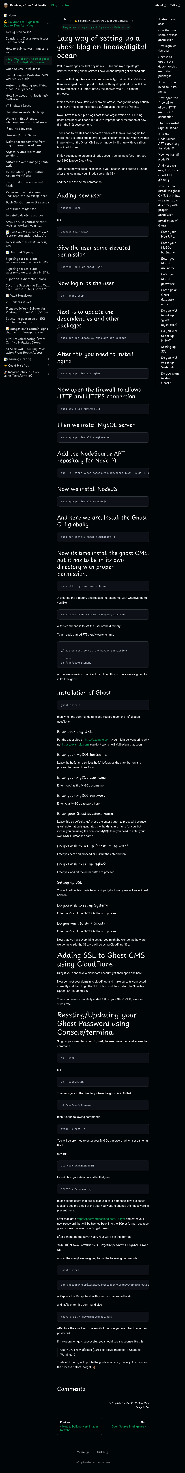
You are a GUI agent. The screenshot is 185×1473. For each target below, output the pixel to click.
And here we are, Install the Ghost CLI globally (168, 172)
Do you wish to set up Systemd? (169, 362)
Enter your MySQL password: (168, 279)
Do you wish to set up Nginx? (169, 335)
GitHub (102, 1452)
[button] (26, 23)
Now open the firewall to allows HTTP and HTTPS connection (168, 107)
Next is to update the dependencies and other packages (167, 66)
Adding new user (166, 21)
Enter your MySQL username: (168, 263)
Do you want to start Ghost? (170, 378)
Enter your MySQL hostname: (168, 247)
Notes (65, 5)
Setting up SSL (168, 348)
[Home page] (64, 19)
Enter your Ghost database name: (169, 297)
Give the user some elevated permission (167, 35)
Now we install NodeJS (168, 156)
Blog (54, 5)
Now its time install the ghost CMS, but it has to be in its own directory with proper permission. (169, 200)
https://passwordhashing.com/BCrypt (101, 1219)
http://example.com (97, 739)
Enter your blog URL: (168, 233)
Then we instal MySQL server (168, 125)
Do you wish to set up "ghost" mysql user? (169, 317)
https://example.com (75, 744)
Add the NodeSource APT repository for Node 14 (168, 141)
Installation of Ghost (167, 222)
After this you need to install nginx (168, 87)
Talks (175, 5)
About (160, 5)
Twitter (83, 1452)
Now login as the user (167, 48)
